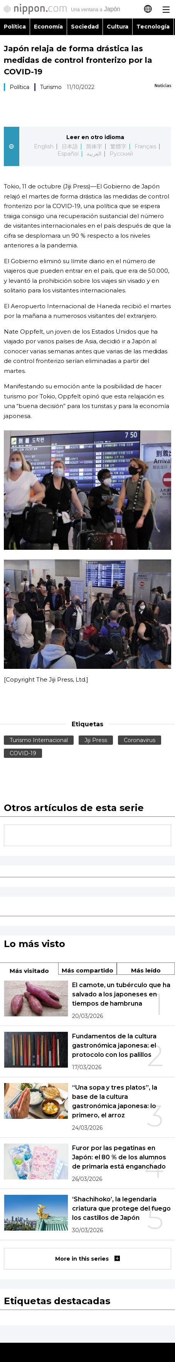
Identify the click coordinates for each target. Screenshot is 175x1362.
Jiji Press (95, 740)
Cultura (117, 26)
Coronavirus (139, 740)
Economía (48, 26)
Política (15, 26)
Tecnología (153, 26)
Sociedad (85, 26)
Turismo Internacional (39, 740)
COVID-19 (23, 753)
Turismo (51, 87)
